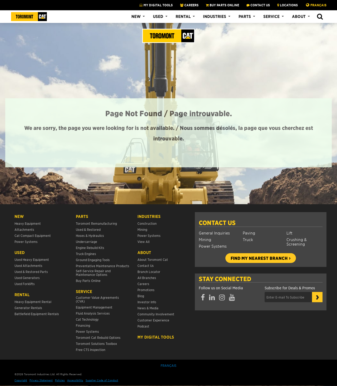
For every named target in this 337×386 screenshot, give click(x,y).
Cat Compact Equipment (32, 235)
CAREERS (189, 5)
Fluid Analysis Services (93, 313)
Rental (183, 16)
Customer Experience (153, 320)
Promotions (146, 290)
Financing (83, 325)
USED (19, 252)
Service (271, 16)
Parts (245, 16)
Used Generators (27, 278)
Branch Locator (148, 271)
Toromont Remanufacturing (96, 223)
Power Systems (213, 245)
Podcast (143, 326)
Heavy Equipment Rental (32, 302)
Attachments (24, 229)
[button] (319, 17)
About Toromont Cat (152, 259)
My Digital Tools (156, 5)
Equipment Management (94, 307)
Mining (205, 239)
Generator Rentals (28, 308)
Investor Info (146, 302)
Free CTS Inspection (90, 349)
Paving (249, 232)
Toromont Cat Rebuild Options (98, 337)
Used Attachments (28, 265)
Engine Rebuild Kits (90, 248)
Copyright (20, 380)
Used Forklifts (24, 284)
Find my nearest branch (259, 258)
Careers (143, 284)
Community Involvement (155, 314)
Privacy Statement (41, 380)
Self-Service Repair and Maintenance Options (93, 272)
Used (158, 16)
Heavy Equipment (27, 223)
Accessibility (75, 380)
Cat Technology (87, 319)
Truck (248, 239)
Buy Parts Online (88, 280)
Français (318, 5)
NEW (19, 216)
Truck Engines (86, 254)
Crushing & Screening (296, 241)
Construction (147, 223)
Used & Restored (88, 229)
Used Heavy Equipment (31, 259)
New (136, 16)
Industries (214, 16)
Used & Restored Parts (31, 271)
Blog (140, 296)
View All (143, 241)
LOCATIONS (287, 5)
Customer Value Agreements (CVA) (97, 299)
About (299, 16)
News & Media (147, 308)
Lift (289, 232)
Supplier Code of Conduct (102, 380)
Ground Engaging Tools (93, 260)
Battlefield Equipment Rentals (36, 314)
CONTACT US (258, 5)
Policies (60, 380)
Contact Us (217, 222)
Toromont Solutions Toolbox (96, 343)
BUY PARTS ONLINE (222, 5)
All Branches (146, 278)
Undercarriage (86, 241)
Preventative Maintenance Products (102, 266)
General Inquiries (214, 232)
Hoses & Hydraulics (90, 235)
